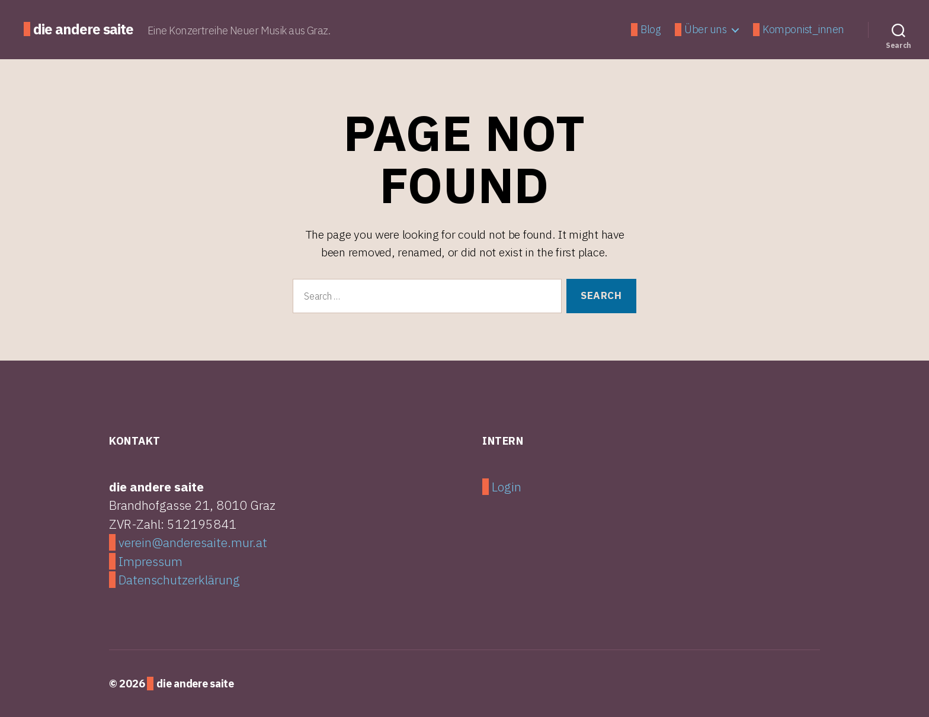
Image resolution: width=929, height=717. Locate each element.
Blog (650, 29)
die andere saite (83, 29)
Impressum (150, 561)
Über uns (705, 29)
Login (506, 486)
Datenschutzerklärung (179, 579)
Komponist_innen (803, 29)
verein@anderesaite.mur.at (192, 542)
